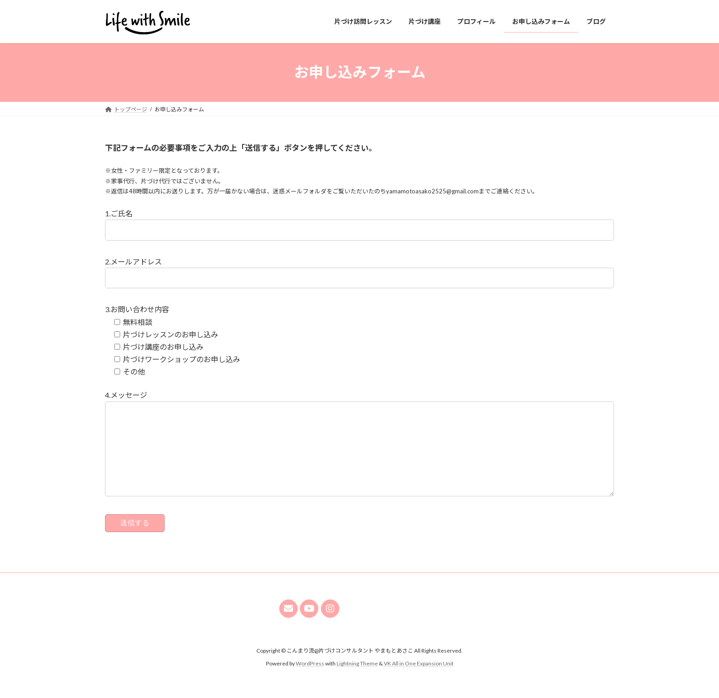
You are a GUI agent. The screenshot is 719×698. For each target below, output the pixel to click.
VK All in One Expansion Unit (419, 681)
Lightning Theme (357, 681)
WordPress (310, 681)
